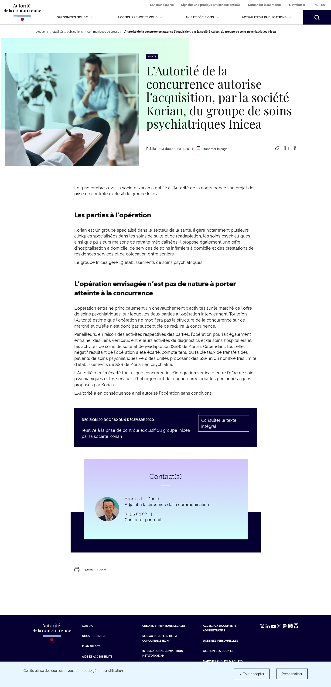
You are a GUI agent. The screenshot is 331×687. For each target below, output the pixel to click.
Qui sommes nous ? (75, 17)
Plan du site (91, 646)
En (323, 5)
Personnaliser (292, 674)
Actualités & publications (267, 17)
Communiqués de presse (103, 31)
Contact (88, 625)
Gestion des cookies (218, 651)
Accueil (41, 31)
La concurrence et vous (139, 17)
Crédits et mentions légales (163, 625)
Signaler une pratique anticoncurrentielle (211, 5)
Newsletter (297, 5)
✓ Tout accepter (251, 674)
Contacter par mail (143, 519)
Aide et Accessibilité (97, 656)
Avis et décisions (202, 17)
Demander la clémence (265, 5)
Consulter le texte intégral (218, 423)
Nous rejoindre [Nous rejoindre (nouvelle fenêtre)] (94, 636)
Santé (152, 56)
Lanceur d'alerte (162, 5)
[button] (317, 17)
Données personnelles (220, 640)
